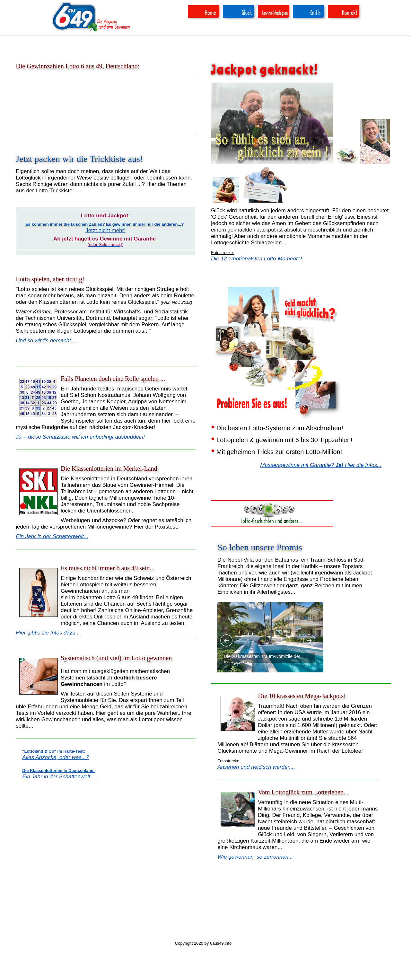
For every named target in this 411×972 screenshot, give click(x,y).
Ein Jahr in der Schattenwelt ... (59, 777)
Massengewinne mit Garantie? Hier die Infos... (320, 465)
